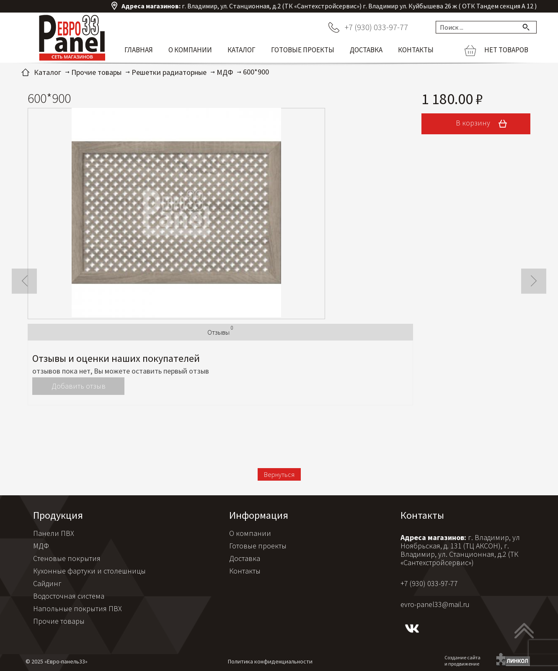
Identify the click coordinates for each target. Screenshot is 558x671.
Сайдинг (47, 583)
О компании (190, 49)
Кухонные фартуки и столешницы (89, 571)
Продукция (58, 515)
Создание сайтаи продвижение (462, 660)
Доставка (366, 49)
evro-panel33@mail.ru (435, 604)
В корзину (484, 123)
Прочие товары (59, 621)
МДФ (41, 546)
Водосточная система (68, 596)
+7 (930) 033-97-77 (376, 27)
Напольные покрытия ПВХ (77, 608)
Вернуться (279, 474)
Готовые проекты (302, 49)
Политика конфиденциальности (270, 661)
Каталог (241, 49)
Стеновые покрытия (67, 558)
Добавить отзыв (79, 386)
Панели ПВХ (53, 533)
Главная (138, 49)
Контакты (416, 49)
